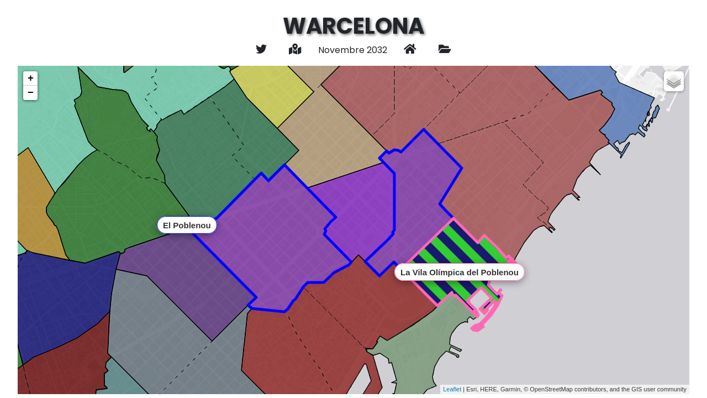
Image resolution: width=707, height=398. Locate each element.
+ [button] (31, 78)
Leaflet (452, 389)
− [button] (31, 93)
